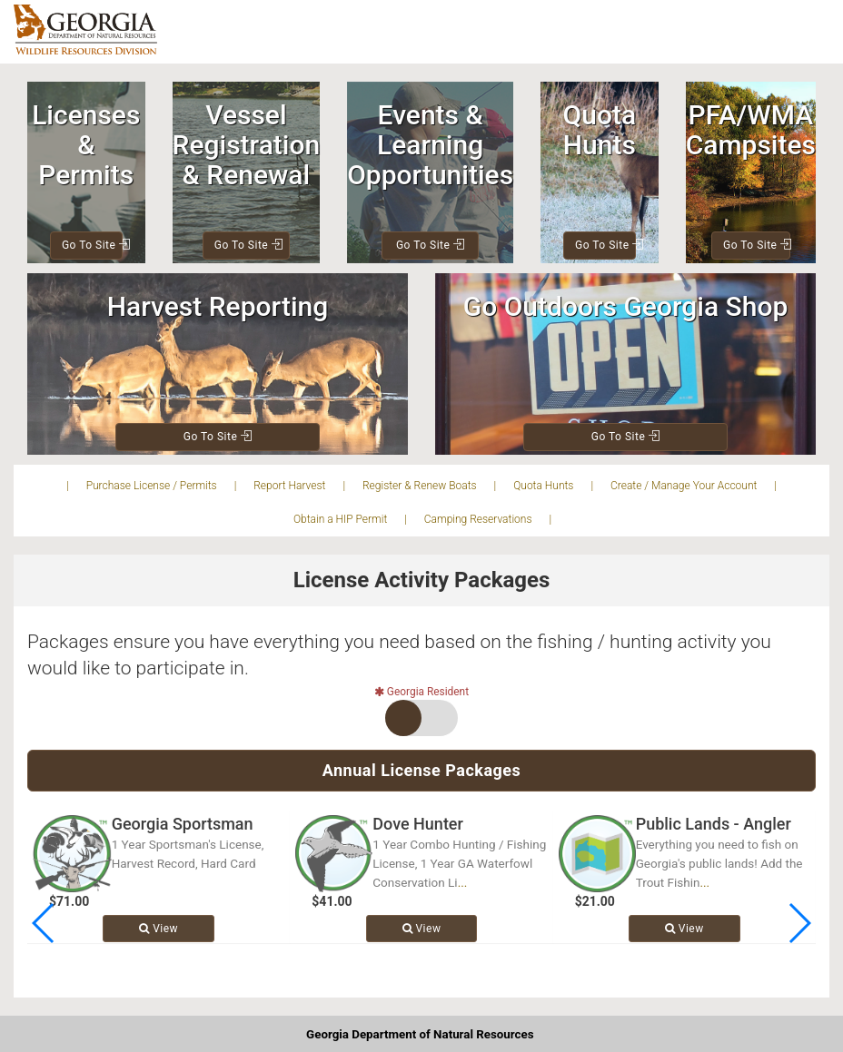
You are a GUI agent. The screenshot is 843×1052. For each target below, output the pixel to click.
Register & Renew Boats (419, 485)
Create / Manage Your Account (683, 485)
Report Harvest (289, 485)
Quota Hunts (543, 485)
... (463, 882)
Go (92, 245)
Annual (421, 770)
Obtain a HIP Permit (340, 519)
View (158, 928)
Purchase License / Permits (151, 485)
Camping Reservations (478, 519)
